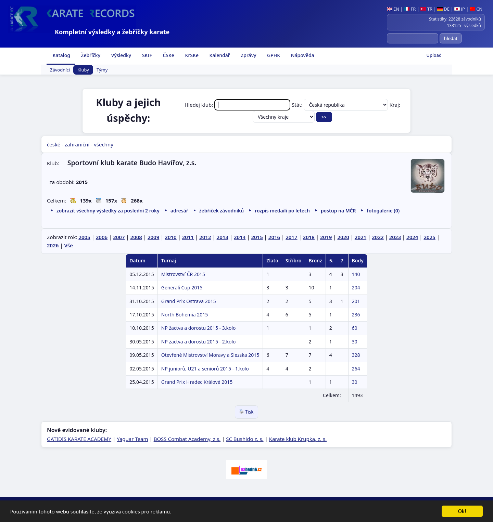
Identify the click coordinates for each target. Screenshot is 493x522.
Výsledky (120, 55)
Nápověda (302, 55)
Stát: (340, 104)
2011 (188, 237)
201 (356, 301)
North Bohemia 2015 (184, 314)
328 (356, 355)
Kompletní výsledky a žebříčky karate (112, 32)
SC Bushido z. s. (244, 438)
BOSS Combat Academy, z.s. (187, 438)
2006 (102, 237)
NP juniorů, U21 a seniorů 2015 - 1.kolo (205, 368)
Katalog (60, 55)
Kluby (83, 70)
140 (356, 274)
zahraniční (77, 144)
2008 (136, 237)
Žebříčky (90, 55)
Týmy (102, 70)
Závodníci (60, 70)
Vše (68, 245)
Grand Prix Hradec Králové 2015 (196, 382)
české (53, 144)
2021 (360, 237)
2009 (153, 237)
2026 (53, 245)
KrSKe (191, 55)
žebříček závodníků (221, 210)
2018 (309, 237)
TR (426, 9)
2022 (377, 237)
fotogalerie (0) (383, 210)
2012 (205, 237)
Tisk (246, 412)
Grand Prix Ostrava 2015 (188, 301)
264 (356, 368)
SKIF (146, 55)
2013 (222, 237)
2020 (343, 237)
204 (356, 287)
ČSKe (168, 55)
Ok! (462, 512)
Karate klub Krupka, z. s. (298, 438)
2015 (257, 237)
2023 (395, 237)
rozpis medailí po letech (282, 210)
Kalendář (219, 55)
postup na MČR (338, 210)
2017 (291, 237)
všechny (103, 144)
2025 (429, 237)
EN (393, 9)
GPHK (273, 55)
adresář (179, 210)
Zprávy (248, 55)
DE (443, 9)
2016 (274, 237)
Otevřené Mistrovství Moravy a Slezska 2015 (210, 355)
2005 (84, 237)
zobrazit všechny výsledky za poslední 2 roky (108, 210)
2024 (412, 237)
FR (410, 9)
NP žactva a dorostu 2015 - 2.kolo (198, 341)
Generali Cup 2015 (182, 287)
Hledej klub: (238, 104)
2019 (326, 237)
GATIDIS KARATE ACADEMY (79, 438)
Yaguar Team (132, 438)
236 (356, 314)
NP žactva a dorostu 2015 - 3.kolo (198, 328)
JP (459, 9)
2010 (170, 237)
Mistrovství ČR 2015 (183, 274)
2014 (239, 237)
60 (354, 328)
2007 (119, 237)
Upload (434, 55)
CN (476, 9)
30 (354, 341)
